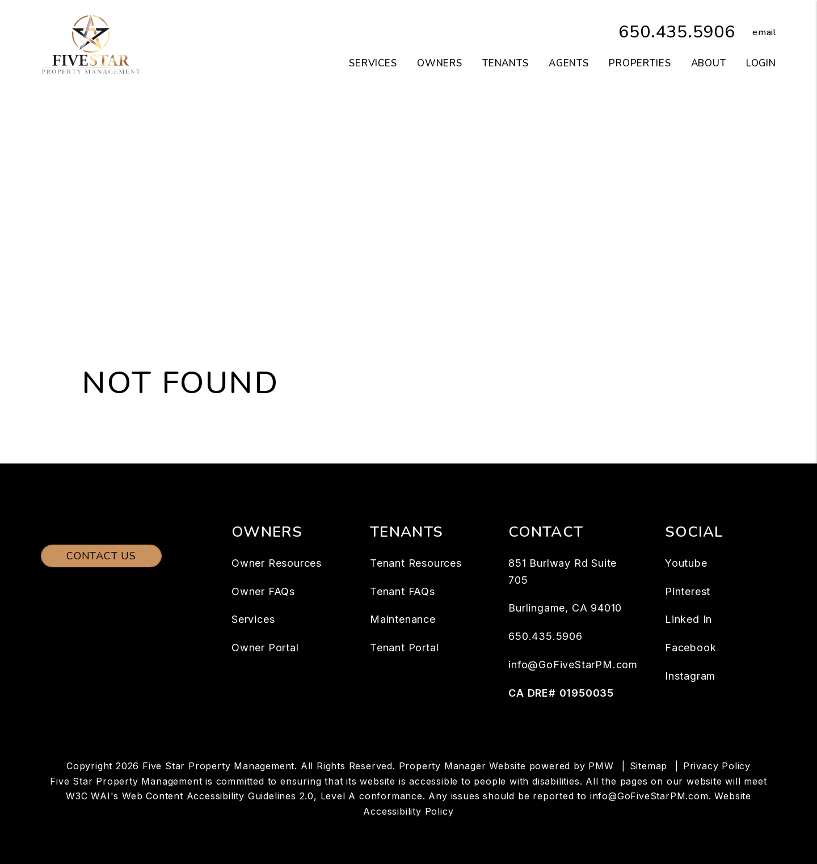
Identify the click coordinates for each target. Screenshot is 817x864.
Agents (569, 63)
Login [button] (761, 63)
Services (253, 619)
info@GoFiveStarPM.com (573, 665)
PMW (600, 766)
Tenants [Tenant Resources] (505, 63)
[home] (90, 44)
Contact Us (101, 556)
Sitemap (649, 766)
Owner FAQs (263, 591)
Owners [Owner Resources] (439, 63)
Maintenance (403, 619)
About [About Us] (708, 63)
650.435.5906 (676, 32)
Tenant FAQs (402, 591)
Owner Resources (276, 563)
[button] (755, 32)
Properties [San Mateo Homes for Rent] (640, 63)
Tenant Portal (404, 648)
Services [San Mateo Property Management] (373, 63)
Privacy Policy (717, 766)
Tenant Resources (416, 563)
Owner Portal (265, 648)
